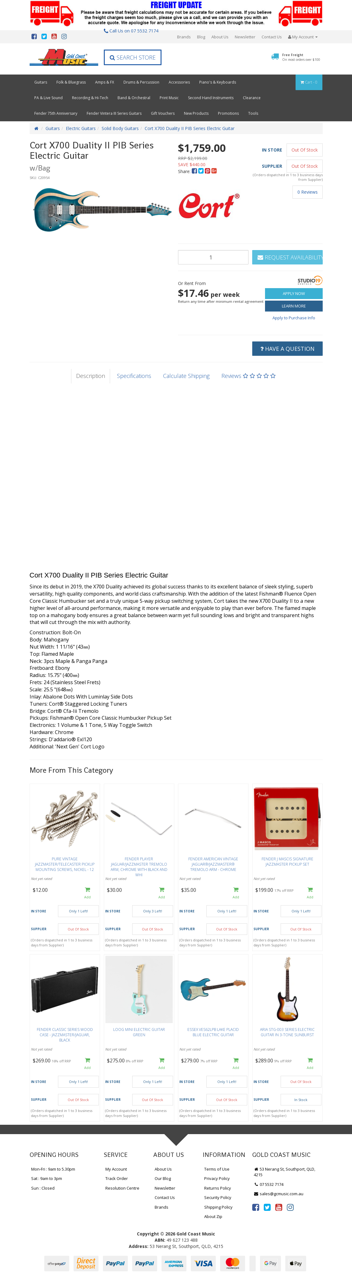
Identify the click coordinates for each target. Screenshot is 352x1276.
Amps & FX (104, 82)
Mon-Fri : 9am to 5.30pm (53, 1169)
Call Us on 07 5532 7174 (131, 31)
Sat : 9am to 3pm (46, 1178)
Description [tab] (90, 375)
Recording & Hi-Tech (90, 97)
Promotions (228, 113)
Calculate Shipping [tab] (186, 375)
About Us (220, 37)
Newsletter (245, 37)
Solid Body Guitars (120, 128)
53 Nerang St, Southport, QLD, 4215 (285, 1172)
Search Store (133, 57)
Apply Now (294, 293)
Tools (253, 113)
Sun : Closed (43, 1188)
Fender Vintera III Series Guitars (114, 113)
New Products (196, 113)
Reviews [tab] (248, 375)
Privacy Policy (217, 1178)
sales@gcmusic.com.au (279, 1193)
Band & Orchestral (134, 97)
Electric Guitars (81, 128)
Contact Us (272, 37)
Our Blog (163, 1178)
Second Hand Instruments (211, 97)
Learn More (294, 306)
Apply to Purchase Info (293, 318)
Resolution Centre (122, 1188)
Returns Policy (217, 1188)
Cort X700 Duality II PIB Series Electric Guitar (189, 128)
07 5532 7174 (269, 1184)
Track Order (116, 1178)
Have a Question (287, 348)
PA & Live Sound (48, 97)
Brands (184, 37)
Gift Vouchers (163, 113)
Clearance (252, 97)
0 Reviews (307, 192)
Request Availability (290, 257)
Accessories (179, 82)
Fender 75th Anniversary (55, 113)
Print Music (169, 97)
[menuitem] (195, 171)
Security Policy (217, 1197)
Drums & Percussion (141, 82)
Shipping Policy (218, 1207)
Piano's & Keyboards (217, 82)
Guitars (40, 82)
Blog (201, 37)
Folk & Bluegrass (71, 82)
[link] (255, 1207)
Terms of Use (216, 1169)
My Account (116, 1169)
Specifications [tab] (134, 375)
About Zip (213, 1216)
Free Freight (301, 57)
